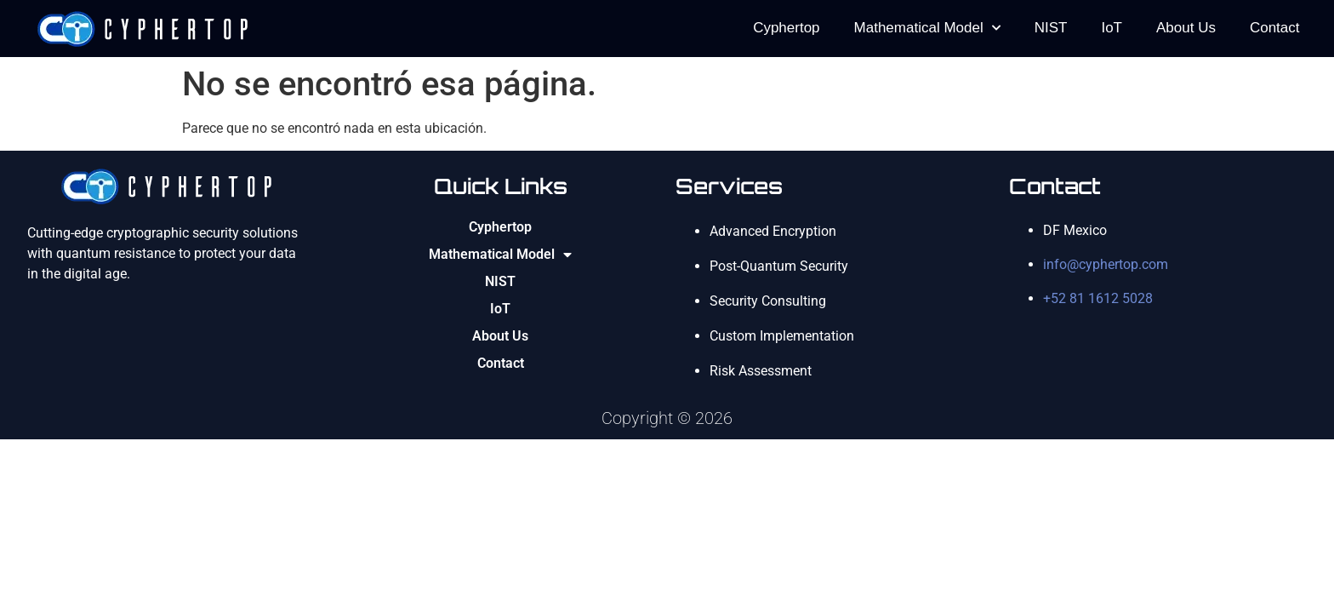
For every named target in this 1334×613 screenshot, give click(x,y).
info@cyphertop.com (1105, 264)
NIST (1051, 28)
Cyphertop (786, 28)
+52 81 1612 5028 (1098, 298)
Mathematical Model (927, 28)
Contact (1275, 28)
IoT (1111, 28)
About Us (1186, 28)
